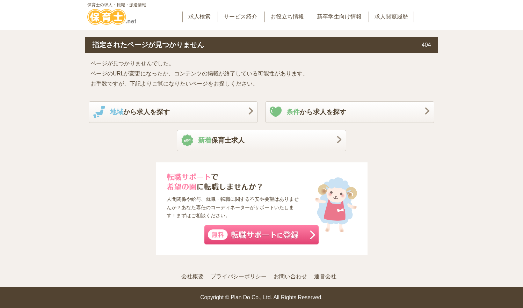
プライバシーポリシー (239, 276)
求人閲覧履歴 (391, 17)
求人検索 (199, 17)
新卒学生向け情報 (339, 17)
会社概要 (192, 276)
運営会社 (325, 276)
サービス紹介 (240, 17)
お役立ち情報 (287, 17)
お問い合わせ (290, 276)
